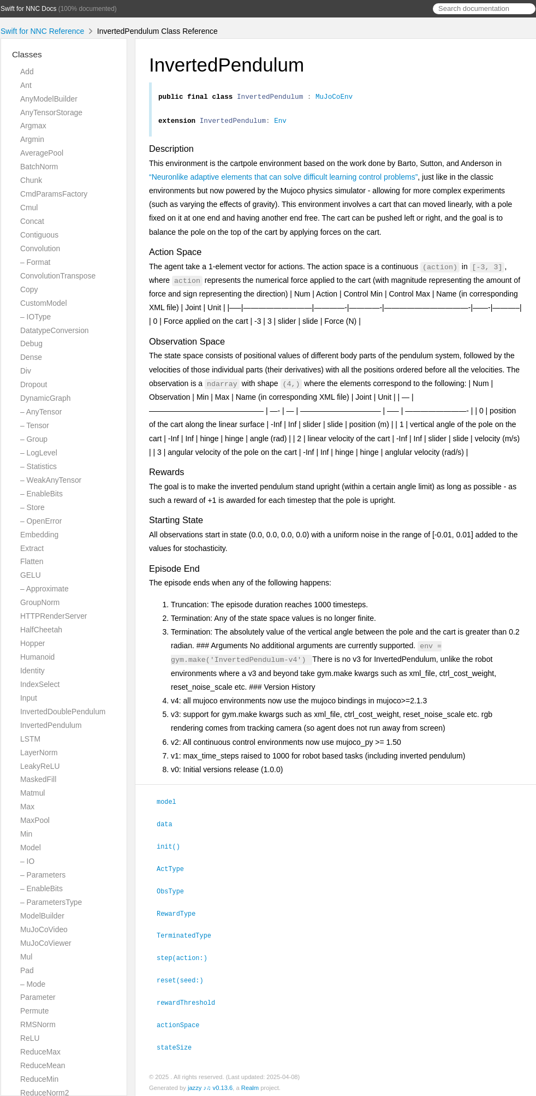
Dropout (33, 384)
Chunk (31, 180)
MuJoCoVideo (44, 929)
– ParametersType (51, 902)
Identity (32, 670)
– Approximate (44, 588)
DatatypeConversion (54, 330)
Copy (29, 289)
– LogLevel (38, 452)
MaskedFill (38, 779)
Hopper (32, 643)
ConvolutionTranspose (58, 275)
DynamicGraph (45, 398)
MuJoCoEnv (334, 98)
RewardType (180, 913)
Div (25, 370)
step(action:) (186, 956)
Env (280, 123)
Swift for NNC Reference (42, 31)
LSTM (30, 738)
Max (27, 806)
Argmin (32, 139)
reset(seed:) (185, 978)
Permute (34, 1010)
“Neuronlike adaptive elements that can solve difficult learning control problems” (283, 180)
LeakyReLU (39, 766)
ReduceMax (40, 1051)
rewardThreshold (190, 1000)
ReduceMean (42, 1065)
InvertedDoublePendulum (62, 711)
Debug (31, 343)
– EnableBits (41, 493)
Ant (26, 85)
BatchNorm (39, 166)
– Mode (32, 984)
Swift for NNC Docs (28, 9)
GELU (30, 575)
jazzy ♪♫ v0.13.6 (210, 1084)
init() (173, 848)
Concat (32, 221)
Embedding (39, 534)
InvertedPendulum (51, 725)
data (169, 826)
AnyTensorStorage (51, 112)
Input (28, 698)
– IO (27, 861)
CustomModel (43, 303)
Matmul (32, 793)
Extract (32, 548)
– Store (32, 507)
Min (26, 834)
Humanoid (37, 657)
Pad (27, 970)
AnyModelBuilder (49, 98)
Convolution (40, 248)
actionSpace (182, 1022)
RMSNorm (38, 1024)
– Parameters (42, 874)
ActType (175, 870)
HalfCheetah (41, 629)
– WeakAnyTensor (50, 480)
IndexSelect (39, 684)
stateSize (179, 1044)
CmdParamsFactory (53, 193)
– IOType (35, 316)
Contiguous (39, 234)
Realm (250, 1084)
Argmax (33, 125)
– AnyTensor (41, 411)
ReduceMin (39, 1079)
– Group (33, 439)
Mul (26, 956)
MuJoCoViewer (46, 943)
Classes (27, 54)
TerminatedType (188, 935)
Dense (31, 357)
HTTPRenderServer (53, 616)
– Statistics (38, 466)
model (171, 804)
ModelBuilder (42, 915)
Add (27, 71)
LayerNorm (39, 752)
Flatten (31, 561)
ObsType (175, 891)
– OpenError (41, 521)
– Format (35, 262)
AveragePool (41, 153)
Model (30, 847)
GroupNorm (39, 602)
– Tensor (34, 425)
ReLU (29, 1038)
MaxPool (35, 820)
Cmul (29, 207)
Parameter (38, 997)
